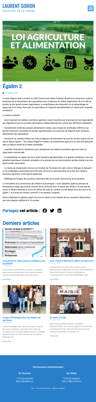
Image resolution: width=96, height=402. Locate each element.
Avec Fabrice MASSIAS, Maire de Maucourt (72, 261)
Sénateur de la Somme (18, 11)
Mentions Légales (58, 388)
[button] (44, 210)
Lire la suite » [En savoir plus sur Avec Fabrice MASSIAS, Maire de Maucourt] (54, 279)
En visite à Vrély (58, 317)
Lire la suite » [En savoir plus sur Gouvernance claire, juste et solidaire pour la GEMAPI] (7, 279)
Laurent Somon (18, 5)
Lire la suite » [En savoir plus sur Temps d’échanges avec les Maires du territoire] (7, 341)
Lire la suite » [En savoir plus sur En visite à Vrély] (54, 336)
